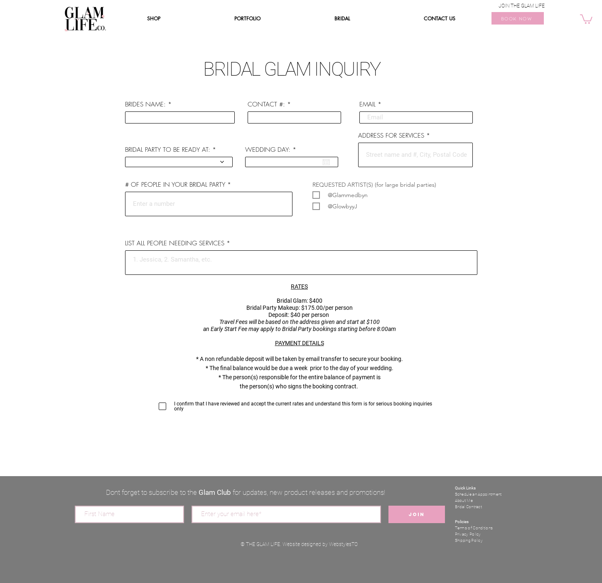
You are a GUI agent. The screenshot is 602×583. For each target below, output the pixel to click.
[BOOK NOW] (517, 18)
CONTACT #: (266, 104)
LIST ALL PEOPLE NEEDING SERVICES (175, 243)
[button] (586, 18)
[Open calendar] (326, 162)
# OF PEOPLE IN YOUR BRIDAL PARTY (175, 185)
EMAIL (367, 104)
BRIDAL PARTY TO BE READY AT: (167, 150)
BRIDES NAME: (145, 104)
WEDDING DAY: (272, 150)
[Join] (416, 514)
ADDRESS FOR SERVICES (391, 136)
